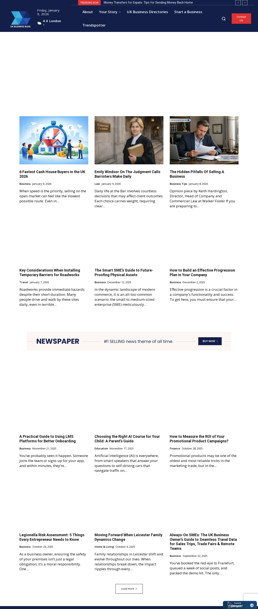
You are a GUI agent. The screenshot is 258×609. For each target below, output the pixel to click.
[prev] (238, 2)
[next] (244, 2)
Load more (129, 591)
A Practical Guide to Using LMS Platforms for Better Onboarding (47, 441)
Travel (23, 285)
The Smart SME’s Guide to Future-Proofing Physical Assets (124, 275)
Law (97, 187)
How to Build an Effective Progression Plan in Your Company (202, 275)
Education (101, 451)
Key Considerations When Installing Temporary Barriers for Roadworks (49, 275)
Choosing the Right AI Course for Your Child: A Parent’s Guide (127, 441)
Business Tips (178, 187)
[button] (224, 19)
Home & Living (104, 549)
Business (25, 187)
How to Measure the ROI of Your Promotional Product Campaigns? (199, 441)
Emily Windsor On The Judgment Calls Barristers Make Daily (127, 176)
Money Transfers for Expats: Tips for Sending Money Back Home (148, 2)
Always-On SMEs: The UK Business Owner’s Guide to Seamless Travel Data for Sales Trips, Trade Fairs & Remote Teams (203, 545)
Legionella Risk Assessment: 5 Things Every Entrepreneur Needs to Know (51, 540)
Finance (175, 451)
